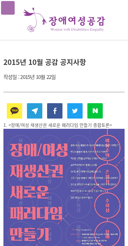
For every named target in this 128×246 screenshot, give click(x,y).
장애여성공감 (64, 20)
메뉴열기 (8, 8)
